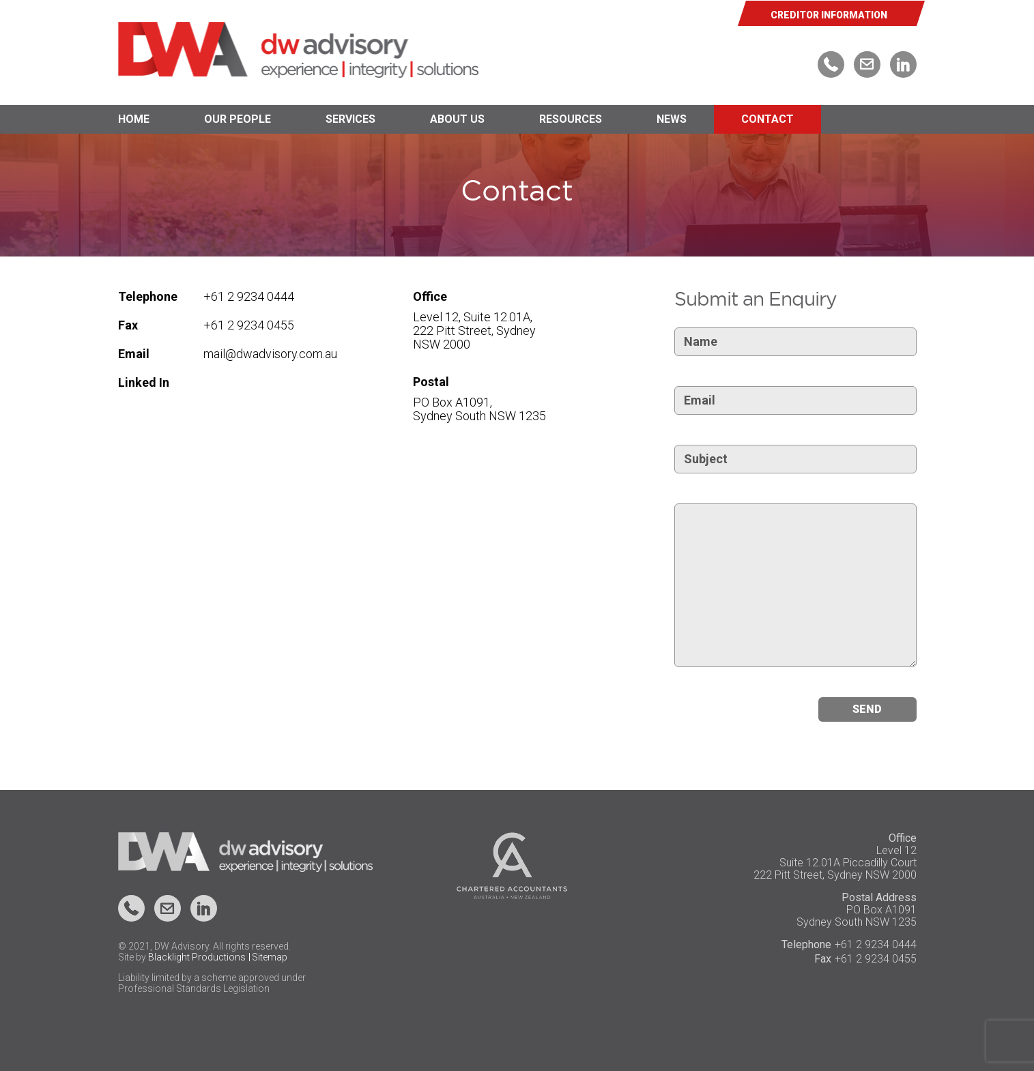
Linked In (143, 383)
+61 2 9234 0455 (248, 325)
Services (350, 119)
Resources (570, 119)
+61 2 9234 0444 (248, 296)
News (672, 119)
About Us (457, 119)
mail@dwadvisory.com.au (270, 354)
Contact (767, 119)
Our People (237, 119)
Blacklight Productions (197, 957)
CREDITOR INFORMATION (829, 15)
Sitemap (269, 957)
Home (133, 119)
